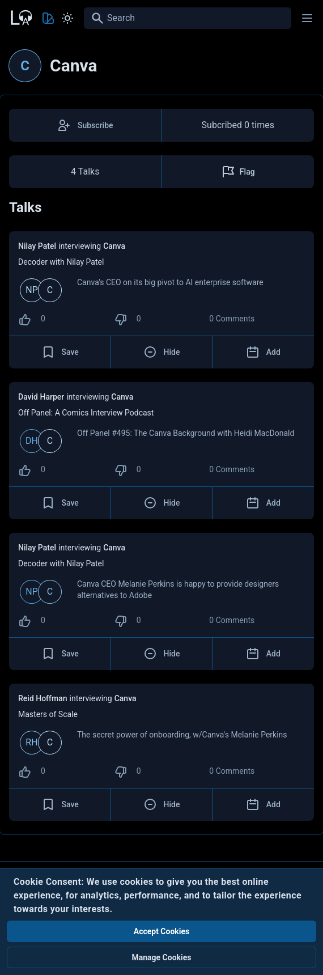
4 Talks (85, 171)
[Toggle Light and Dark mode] (67, 18)
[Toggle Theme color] (48, 18)
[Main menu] (307, 18)
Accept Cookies (162, 931)
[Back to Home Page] (20, 16)
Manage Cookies (161, 957)
